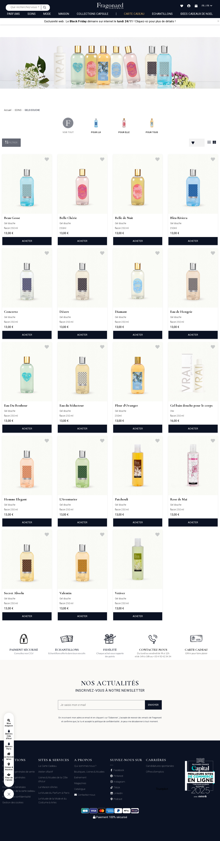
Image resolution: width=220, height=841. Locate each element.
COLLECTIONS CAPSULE (92, 13)
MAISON (64, 13)
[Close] (218, 21)
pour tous (152, 126)
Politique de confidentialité (16, 796)
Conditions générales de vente (18, 771)
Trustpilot (162, 789)
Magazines (80, 783)
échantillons (162, 13)
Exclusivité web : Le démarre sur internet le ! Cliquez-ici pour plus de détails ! (109, 21)
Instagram (119, 782)
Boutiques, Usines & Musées (89, 771)
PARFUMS (13, 13)
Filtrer (11, 142)
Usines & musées (9, 768)
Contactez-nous (86, 795)
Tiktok (116, 788)
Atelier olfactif (45, 771)
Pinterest (118, 776)
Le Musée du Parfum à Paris (53, 792)
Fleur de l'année (9, 779)
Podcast (117, 799)
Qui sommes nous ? (85, 765)
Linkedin (118, 793)
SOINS (32, 13)
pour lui (96, 126)
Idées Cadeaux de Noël (196, 13)
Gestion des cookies (12, 802)
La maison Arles (8, 758)
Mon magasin (9, 724)
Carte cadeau (134, 13)
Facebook (118, 770)
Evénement (80, 777)
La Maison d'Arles (47, 787)
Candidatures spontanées (160, 765)
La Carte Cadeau (47, 765)
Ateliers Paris (8, 747)
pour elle (124, 126)
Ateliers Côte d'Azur (8, 736)
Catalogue (79, 789)
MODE (47, 13)
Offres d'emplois (155, 771)
